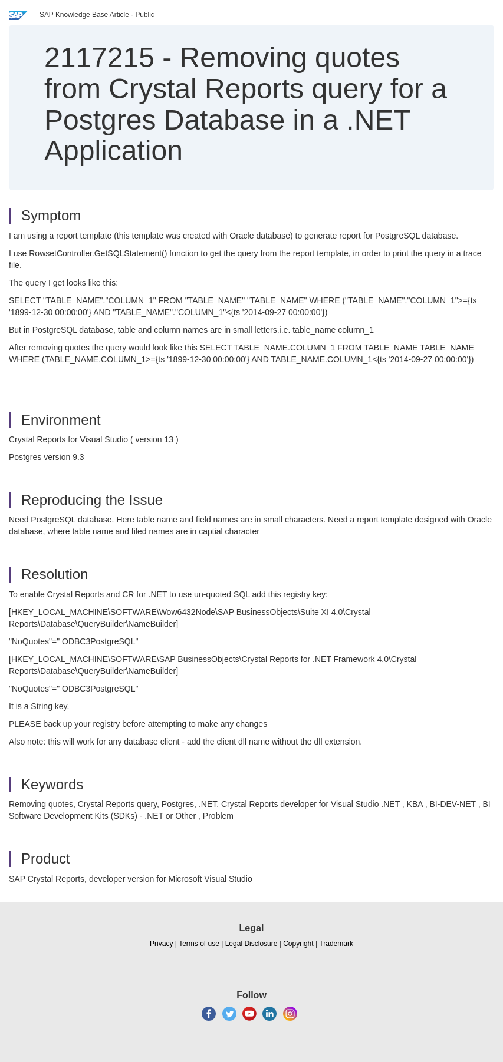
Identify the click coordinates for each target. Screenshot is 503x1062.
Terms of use (199, 943)
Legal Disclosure (251, 943)
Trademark (336, 943)
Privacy (161, 943)
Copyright (298, 943)
